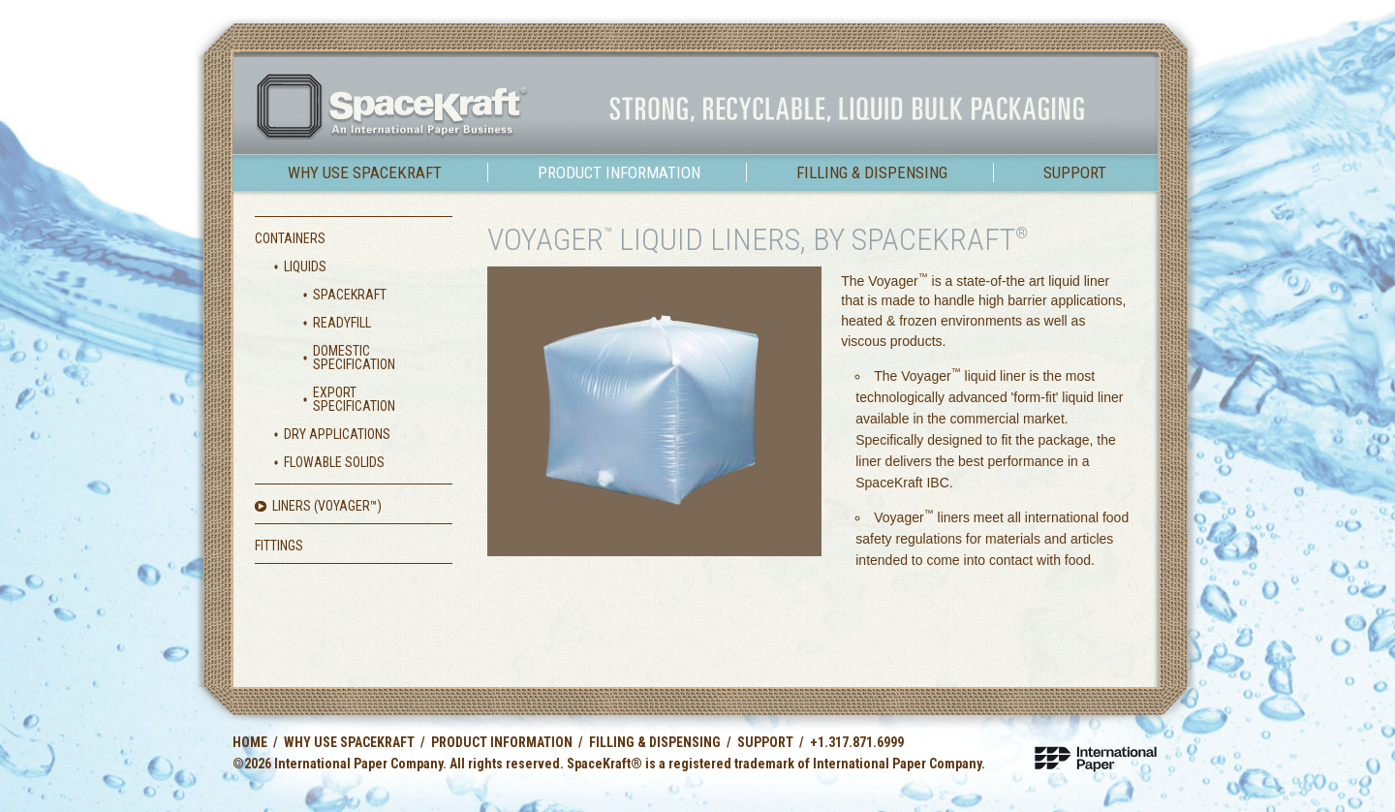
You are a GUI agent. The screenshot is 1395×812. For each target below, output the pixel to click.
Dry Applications (337, 434)
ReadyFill (342, 322)
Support (1074, 172)
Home (249, 742)
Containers (290, 238)
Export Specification (354, 399)
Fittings (279, 545)
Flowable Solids (334, 462)
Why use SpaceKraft (365, 172)
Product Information (619, 172)
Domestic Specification (354, 357)
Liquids (305, 266)
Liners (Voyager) (327, 506)
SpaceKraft (350, 294)
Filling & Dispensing (871, 172)
